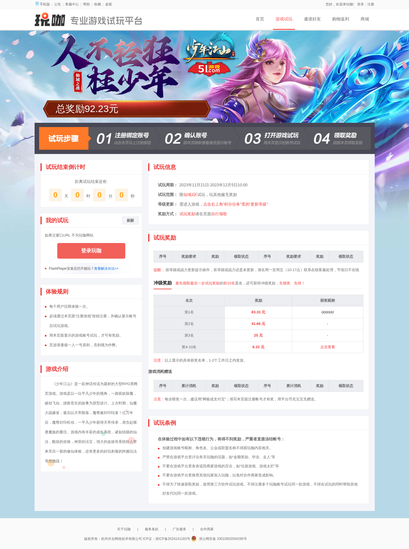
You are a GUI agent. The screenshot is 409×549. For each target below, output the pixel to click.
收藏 (97, 4)
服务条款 (151, 529)
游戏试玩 (284, 18)
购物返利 (340, 18)
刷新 (130, 220)
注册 (370, 4)
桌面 (108, 4)
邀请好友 (312, 18)
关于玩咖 (124, 529)
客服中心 (72, 4)
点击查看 (327, 347)
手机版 (42, 4)
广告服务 (179, 529)
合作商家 (207, 529)
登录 (360, 4)
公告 (57, 4)
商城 (365, 18)
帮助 (86, 4)
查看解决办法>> (106, 269)
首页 (260, 18)
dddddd (327, 312)
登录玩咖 (91, 251)
